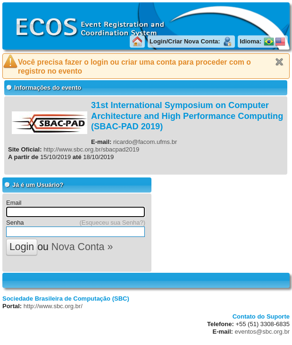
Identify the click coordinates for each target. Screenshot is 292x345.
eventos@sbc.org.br (262, 331)
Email (14, 202)
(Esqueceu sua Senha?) (112, 222)
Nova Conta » (82, 246)
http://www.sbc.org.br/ (53, 306)
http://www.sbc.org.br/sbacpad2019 (91, 149)
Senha (15, 222)
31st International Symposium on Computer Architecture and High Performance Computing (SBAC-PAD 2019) (187, 116)
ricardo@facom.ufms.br (145, 141)
